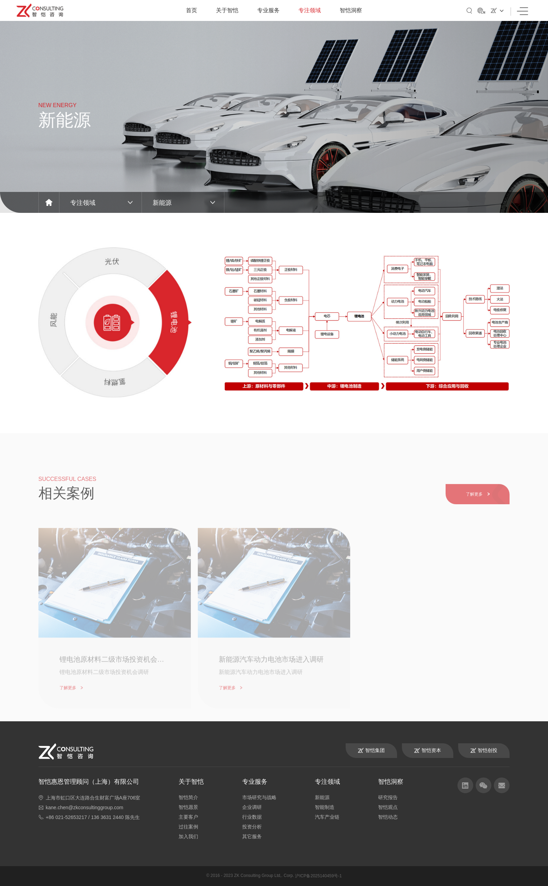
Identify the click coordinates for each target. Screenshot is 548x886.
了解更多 (478, 502)
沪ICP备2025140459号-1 (318, 875)
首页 (191, 10)
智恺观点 (388, 807)
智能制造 (324, 807)
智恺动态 (388, 817)
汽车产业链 (327, 817)
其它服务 (252, 836)
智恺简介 (188, 797)
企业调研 (252, 807)
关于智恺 (227, 10)
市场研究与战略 (259, 797)
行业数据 (252, 817)
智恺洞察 (351, 10)
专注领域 (309, 10)
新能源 (322, 797)
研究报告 (388, 797)
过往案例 (188, 826)
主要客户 (188, 817)
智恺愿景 (188, 807)
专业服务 (268, 10)
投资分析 (252, 826)
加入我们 (188, 836)
